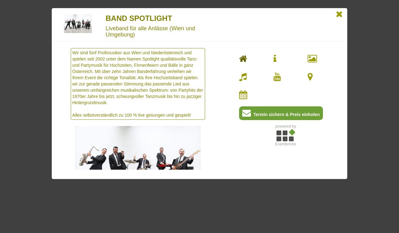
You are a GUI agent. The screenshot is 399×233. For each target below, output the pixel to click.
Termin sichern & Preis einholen (281, 114)
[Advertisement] (285, 192)
